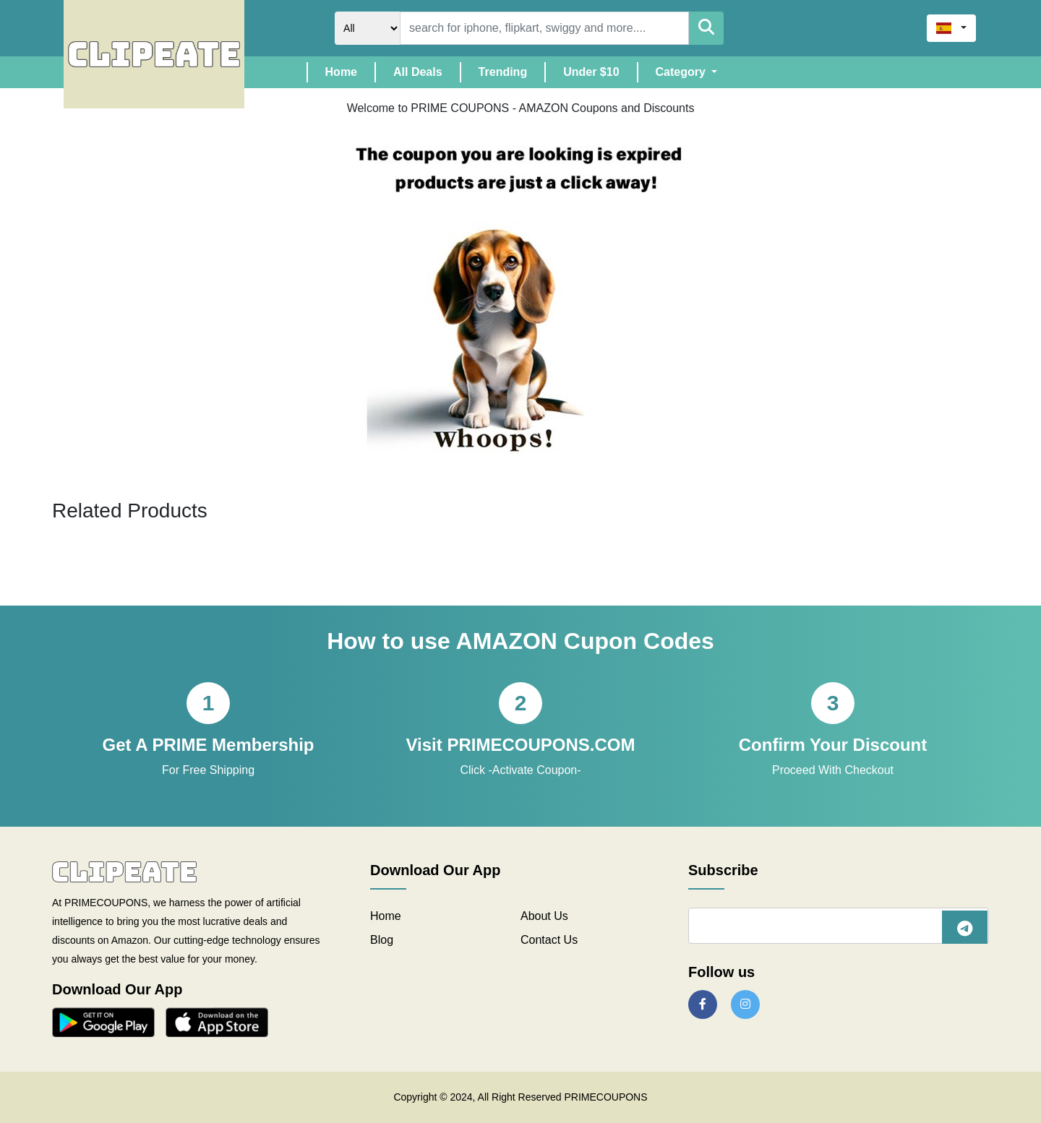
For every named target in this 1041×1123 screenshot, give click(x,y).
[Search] (544, 28)
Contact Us (549, 940)
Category (682, 72)
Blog (381, 940)
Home (349, 70)
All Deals (417, 72)
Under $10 (591, 72)
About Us (544, 916)
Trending (503, 72)
